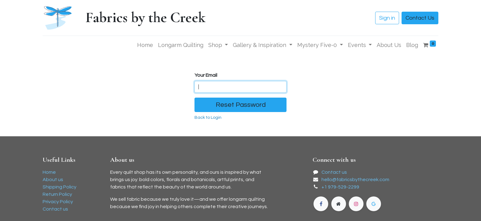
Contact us (55, 209)
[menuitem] (145, 45)
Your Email (205, 75)
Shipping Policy (59, 186)
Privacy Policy (58, 201)
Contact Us (420, 18)
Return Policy (57, 194)
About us (53, 179)
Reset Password (241, 104)
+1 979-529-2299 (340, 186)
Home (49, 172)
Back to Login (207, 117)
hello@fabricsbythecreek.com (355, 179)
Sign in (387, 18)
